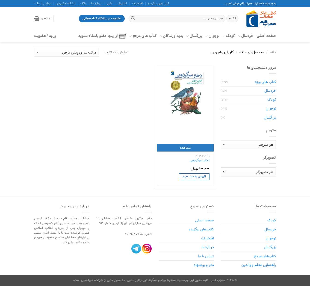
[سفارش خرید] (66, 52)
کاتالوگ (122, 3)
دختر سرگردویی (200, 160)
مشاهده (185, 147)
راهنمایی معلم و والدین (258, 265)
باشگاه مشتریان (65, 3)
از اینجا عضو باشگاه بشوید (102, 36)
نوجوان (212, 36)
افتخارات (137, 3)
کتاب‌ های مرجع (143, 36)
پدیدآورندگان (171, 36)
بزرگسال (194, 36)
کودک (229, 36)
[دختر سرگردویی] (185, 93)
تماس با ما (42, 3)
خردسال (245, 36)
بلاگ (83, 3)
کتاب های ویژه (265, 82)
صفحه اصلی (266, 36)
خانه (273, 52)
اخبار (109, 3)
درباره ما (96, 3)
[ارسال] (133, 19)
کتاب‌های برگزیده (158, 3)
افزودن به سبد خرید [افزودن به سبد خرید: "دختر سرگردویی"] (194, 176)
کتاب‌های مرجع (265, 256)
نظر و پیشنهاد (204, 265)
